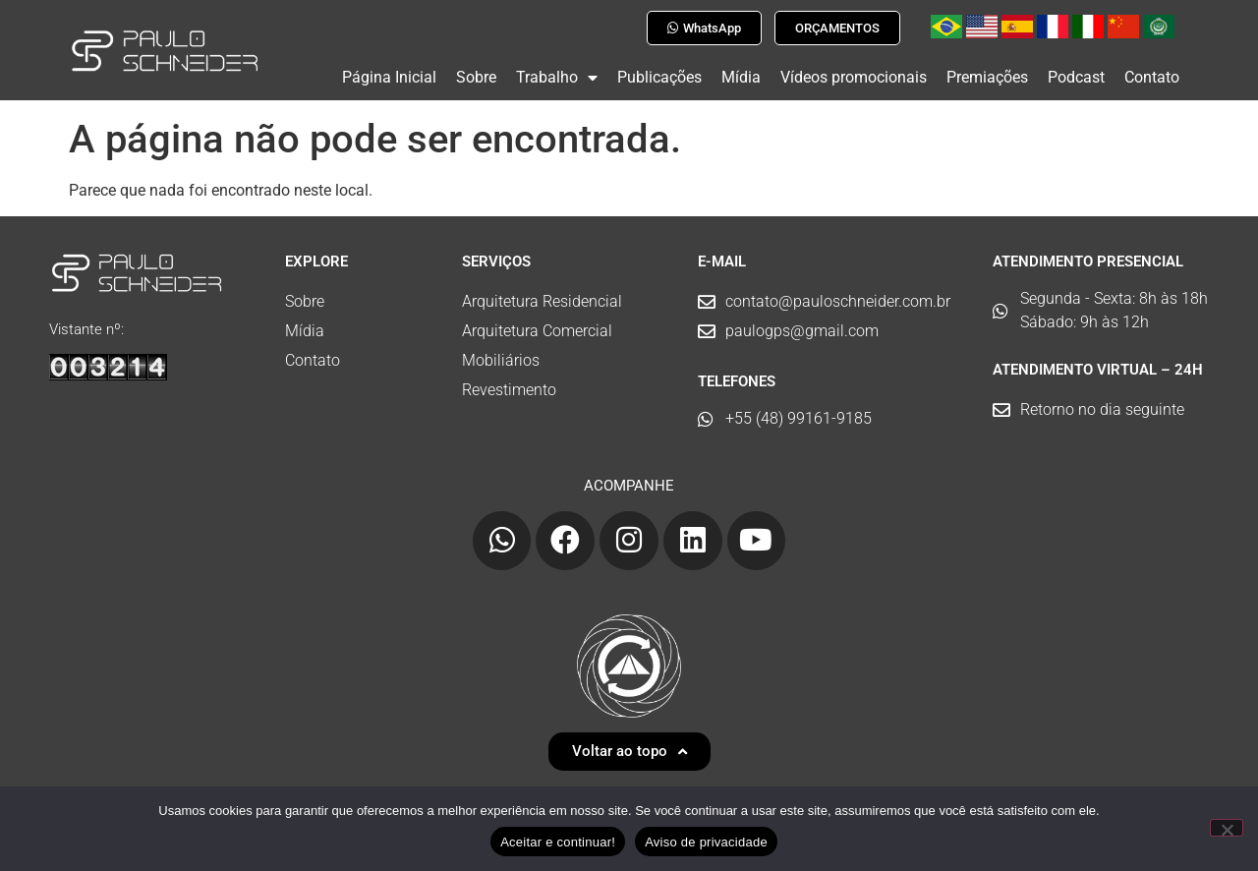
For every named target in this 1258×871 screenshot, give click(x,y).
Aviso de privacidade (706, 842)
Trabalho (557, 77)
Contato (1151, 77)
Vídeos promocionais (853, 77)
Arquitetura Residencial (542, 293)
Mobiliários (501, 352)
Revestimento (509, 382)
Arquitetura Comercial (537, 323)
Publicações (659, 77)
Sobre (476, 77)
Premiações (987, 77)
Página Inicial (389, 77)
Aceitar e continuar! (557, 842)
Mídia (741, 77)
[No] (1226, 828)
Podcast (1076, 77)
